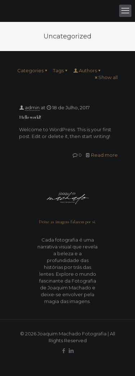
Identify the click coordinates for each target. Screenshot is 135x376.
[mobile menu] (125, 11)
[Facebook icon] (64, 350)
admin (32, 107)
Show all (106, 77)
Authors (87, 70)
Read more (104, 155)
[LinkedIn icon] (71, 350)
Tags (60, 70)
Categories (32, 70)
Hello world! (30, 117)
